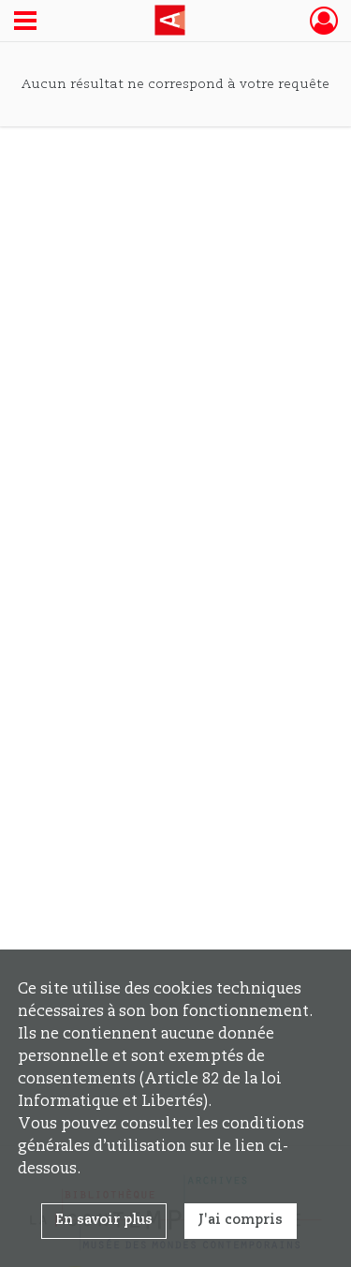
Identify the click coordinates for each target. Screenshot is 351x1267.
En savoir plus (104, 1220)
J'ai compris (240, 1220)
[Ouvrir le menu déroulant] (25, 22)
